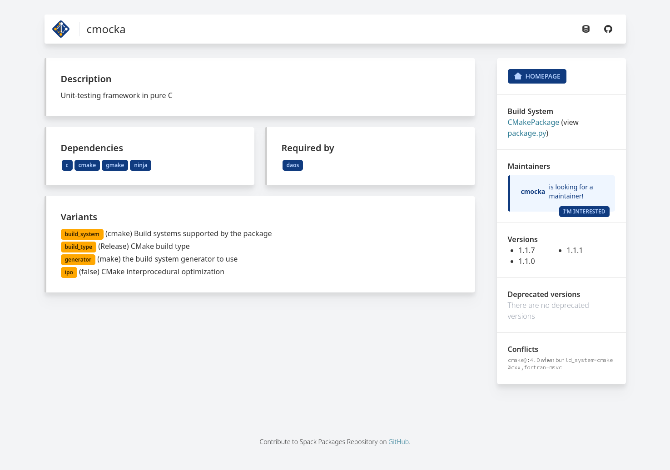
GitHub (398, 441)
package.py (527, 133)
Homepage (537, 76)
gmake (115, 165)
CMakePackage (534, 122)
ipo (69, 272)
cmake (87, 165)
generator (78, 259)
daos (293, 165)
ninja (140, 165)
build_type (79, 247)
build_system (82, 234)
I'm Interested (584, 211)
